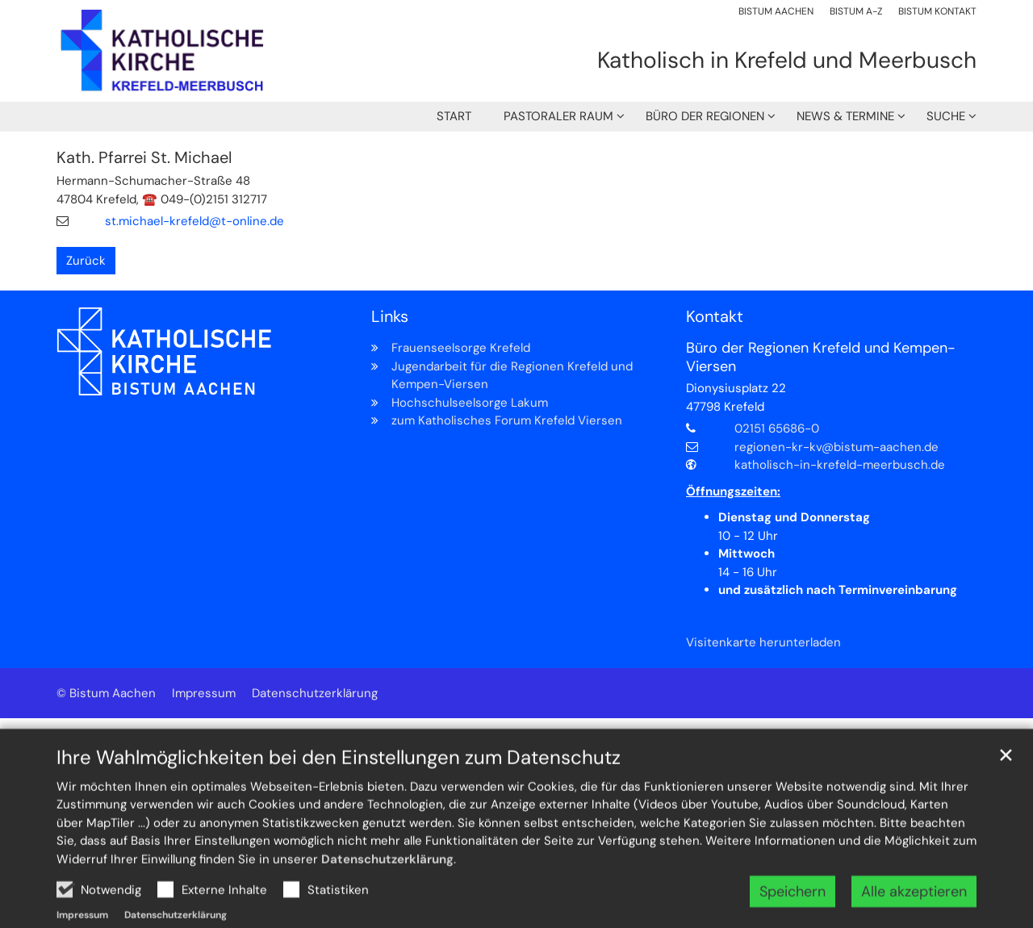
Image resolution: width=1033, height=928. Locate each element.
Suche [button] (945, 116)
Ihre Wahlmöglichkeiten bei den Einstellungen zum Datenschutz (338, 792)
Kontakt (714, 317)
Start (454, 116)
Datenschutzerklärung (387, 894)
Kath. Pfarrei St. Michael (144, 158)
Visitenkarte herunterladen (763, 642)
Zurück (86, 261)
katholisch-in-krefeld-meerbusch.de (839, 465)
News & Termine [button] (845, 116)
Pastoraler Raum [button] (558, 116)
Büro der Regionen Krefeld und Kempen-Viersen (821, 357)
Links (389, 317)
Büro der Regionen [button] (705, 116)
